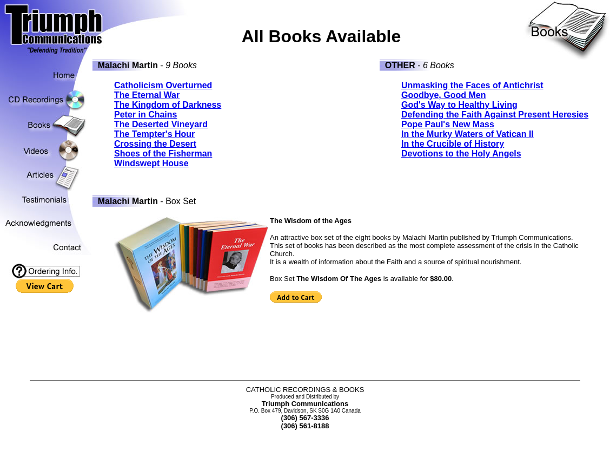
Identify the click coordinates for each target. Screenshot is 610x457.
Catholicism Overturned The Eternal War (163, 90)
